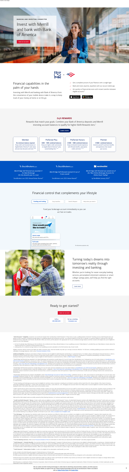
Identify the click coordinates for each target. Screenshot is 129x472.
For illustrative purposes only (81, 245)
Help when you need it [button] (89, 201)
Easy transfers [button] (54, 201)
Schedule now (72, 321)
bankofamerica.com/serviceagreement (58, 393)
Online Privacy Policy (63, 470)
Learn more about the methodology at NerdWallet (79, 377)
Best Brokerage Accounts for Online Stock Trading (58, 374)
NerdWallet (16, 376)
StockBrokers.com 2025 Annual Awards (86, 367)
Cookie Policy (74, 470)
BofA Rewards (81, 408)
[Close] (126, 468)
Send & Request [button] (71, 201)
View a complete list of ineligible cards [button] (60, 411)
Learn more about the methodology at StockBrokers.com (32, 363)
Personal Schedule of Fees (43, 351)
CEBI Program (71, 356)
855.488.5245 (56, 321)
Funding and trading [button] (39, 201)
